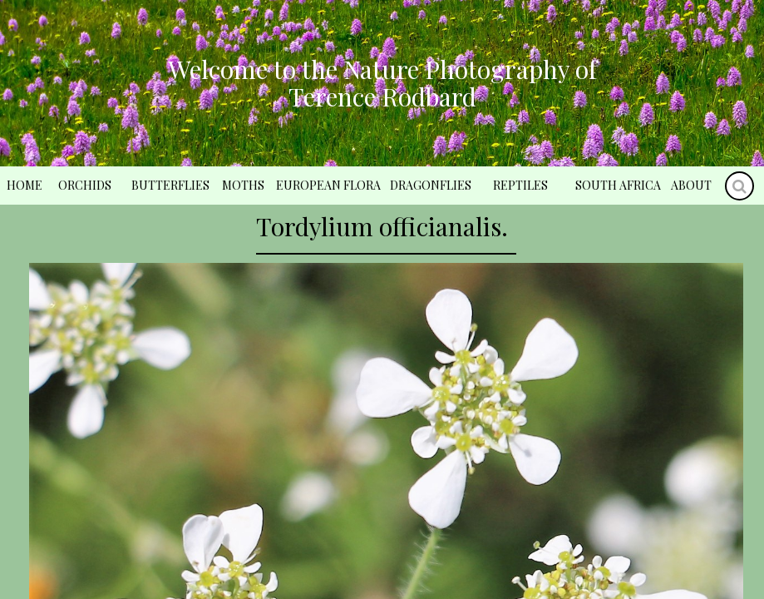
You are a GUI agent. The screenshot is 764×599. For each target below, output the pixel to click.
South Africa (618, 185)
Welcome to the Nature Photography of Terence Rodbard (382, 82)
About (691, 185)
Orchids (84, 185)
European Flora (328, 185)
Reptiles (520, 185)
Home (24, 185)
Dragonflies (430, 185)
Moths (243, 185)
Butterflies (170, 185)
